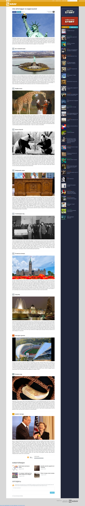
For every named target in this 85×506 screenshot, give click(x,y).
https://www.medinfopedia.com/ (5, 505)
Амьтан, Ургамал (69, 131)
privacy (21, 505)
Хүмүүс (68, 29)
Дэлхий (68, 42)
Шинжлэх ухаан (69, 80)
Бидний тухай (58, 0)
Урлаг (68, 99)
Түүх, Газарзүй (69, 67)
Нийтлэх (52, 492)
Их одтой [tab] (73, 27)
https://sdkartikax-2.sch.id (15, 505)
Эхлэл (53, 0)
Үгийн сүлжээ (64, 0)
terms (24, 505)
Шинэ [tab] (65, 27)
